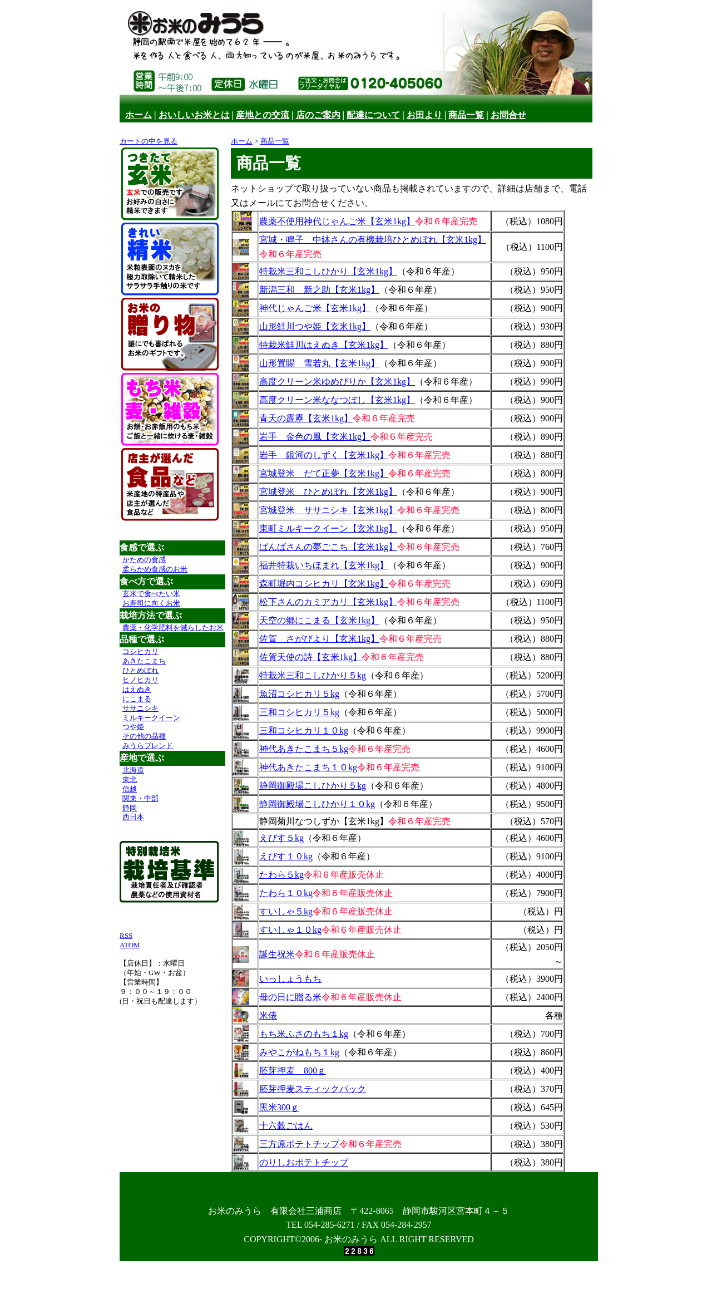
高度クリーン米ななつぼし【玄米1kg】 (337, 400)
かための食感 (144, 559)
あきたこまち (144, 661)
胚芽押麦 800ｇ (292, 1070)
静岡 (129, 808)
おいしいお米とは (194, 115)
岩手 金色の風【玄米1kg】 (314, 436)
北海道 (133, 770)
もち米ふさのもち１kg (303, 1034)
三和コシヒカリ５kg (299, 712)
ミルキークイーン (151, 718)
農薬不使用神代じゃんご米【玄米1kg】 (337, 221)
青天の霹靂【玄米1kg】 (306, 418)
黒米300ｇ (279, 1107)
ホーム (138, 115)
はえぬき (136, 689)
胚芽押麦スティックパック (312, 1089)
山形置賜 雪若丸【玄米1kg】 (319, 363)
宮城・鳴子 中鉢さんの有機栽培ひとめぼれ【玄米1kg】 (372, 239)
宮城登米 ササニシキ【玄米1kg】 (328, 510)
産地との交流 (262, 115)
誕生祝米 (277, 954)
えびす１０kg (286, 856)
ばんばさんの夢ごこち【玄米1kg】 (328, 547)
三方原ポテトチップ (299, 1144)
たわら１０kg (286, 893)
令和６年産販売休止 (344, 874)
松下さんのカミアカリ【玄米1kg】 (328, 602)
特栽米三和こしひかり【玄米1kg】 (328, 271)
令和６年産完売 (446, 221)
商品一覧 (466, 115)
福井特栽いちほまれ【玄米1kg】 (323, 565)
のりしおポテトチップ (303, 1162)
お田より (424, 115)
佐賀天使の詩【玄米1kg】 (310, 657)
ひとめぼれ (140, 670)
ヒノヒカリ (140, 680)
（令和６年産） (428, 271)
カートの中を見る (148, 141)
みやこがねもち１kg (299, 1052)
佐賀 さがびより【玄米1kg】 (319, 638)
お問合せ (508, 115)
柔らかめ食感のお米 (154, 569)
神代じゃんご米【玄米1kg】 (314, 308)
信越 (129, 789)
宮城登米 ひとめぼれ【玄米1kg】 (328, 491)
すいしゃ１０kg (290, 929)
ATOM (130, 945)
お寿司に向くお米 (151, 603)
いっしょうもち (290, 978)
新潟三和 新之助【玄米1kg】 (319, 289)
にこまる (136, 699)
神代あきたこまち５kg (303, 749)
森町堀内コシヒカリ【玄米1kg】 (323, 583)
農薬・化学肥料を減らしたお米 (173, 627)
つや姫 (133, 726)
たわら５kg (281, 874)
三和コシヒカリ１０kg (303, 730)
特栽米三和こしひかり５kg (312, 675)
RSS (126, 935)
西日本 (133, 817)
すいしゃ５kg (286, 911)
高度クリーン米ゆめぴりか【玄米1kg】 (337, 381)
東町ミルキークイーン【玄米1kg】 (328, 528)
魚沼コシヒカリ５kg (299, 693)
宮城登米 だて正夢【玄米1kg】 (323, 473)
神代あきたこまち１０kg (308, 767)
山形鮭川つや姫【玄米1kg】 (314, 326)
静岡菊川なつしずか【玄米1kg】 (323, 821)
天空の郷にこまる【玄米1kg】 (319, 620)
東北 (129, 779)
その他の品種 (144, 736)
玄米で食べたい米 (151, 593)
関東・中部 (140, 798)
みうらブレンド (147, 745)
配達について (373, 115)
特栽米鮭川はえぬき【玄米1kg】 (323, 345)
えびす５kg (281, 838)
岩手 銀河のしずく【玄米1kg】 (323, 455)
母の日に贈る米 (290, 997)
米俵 (268, 1015)
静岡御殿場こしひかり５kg (312, 785)
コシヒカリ (140, 651)
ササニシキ (140, 708)
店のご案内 (318, 115)
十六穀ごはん (286, 1125)
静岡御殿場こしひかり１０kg (317, 804)
